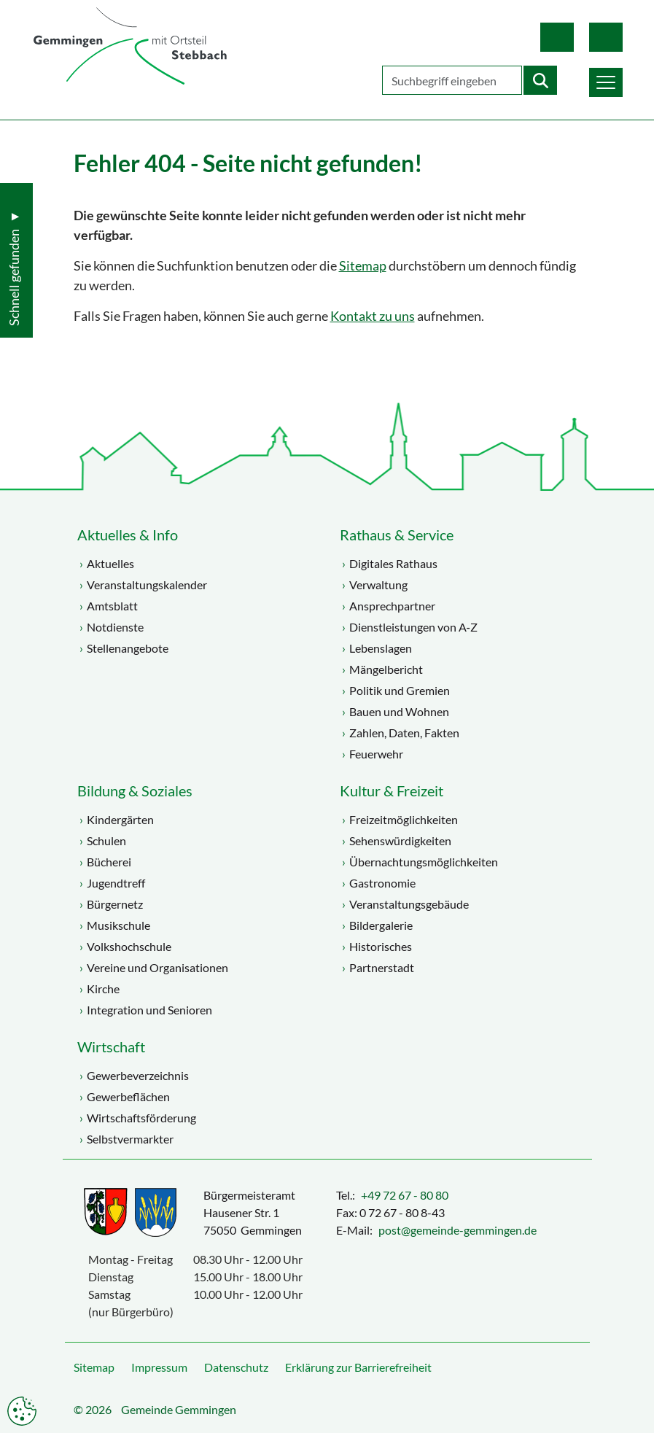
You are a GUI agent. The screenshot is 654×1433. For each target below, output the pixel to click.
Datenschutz (236, 1367)
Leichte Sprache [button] (554, 37)
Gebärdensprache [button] (603, 37)
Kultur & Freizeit (391, 790)
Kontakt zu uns (372, 316)
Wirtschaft (111, 1046)
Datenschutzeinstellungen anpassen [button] (21, 1411)
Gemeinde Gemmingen (178, 1409)
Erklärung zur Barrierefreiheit (358, 1367)
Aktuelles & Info (127, 534)
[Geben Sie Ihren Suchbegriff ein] (450, 80)
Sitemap (362, 265)
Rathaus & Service (396, 534)
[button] (603, 81)
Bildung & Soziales (134, 790)
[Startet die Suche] (538, 80)
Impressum (159, 1367)
